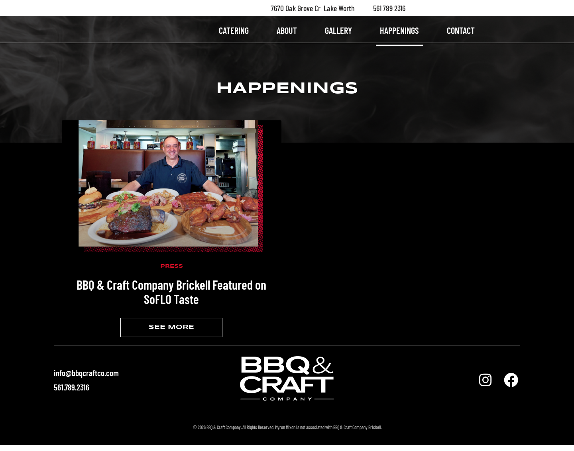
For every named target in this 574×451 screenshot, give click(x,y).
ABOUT (287, 33)
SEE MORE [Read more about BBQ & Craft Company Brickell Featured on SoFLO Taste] (171, 333)
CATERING (234, 33)
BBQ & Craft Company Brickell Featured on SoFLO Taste (171, 297)
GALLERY (338, 33)
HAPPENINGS (399, 33)
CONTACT (461, 33)
